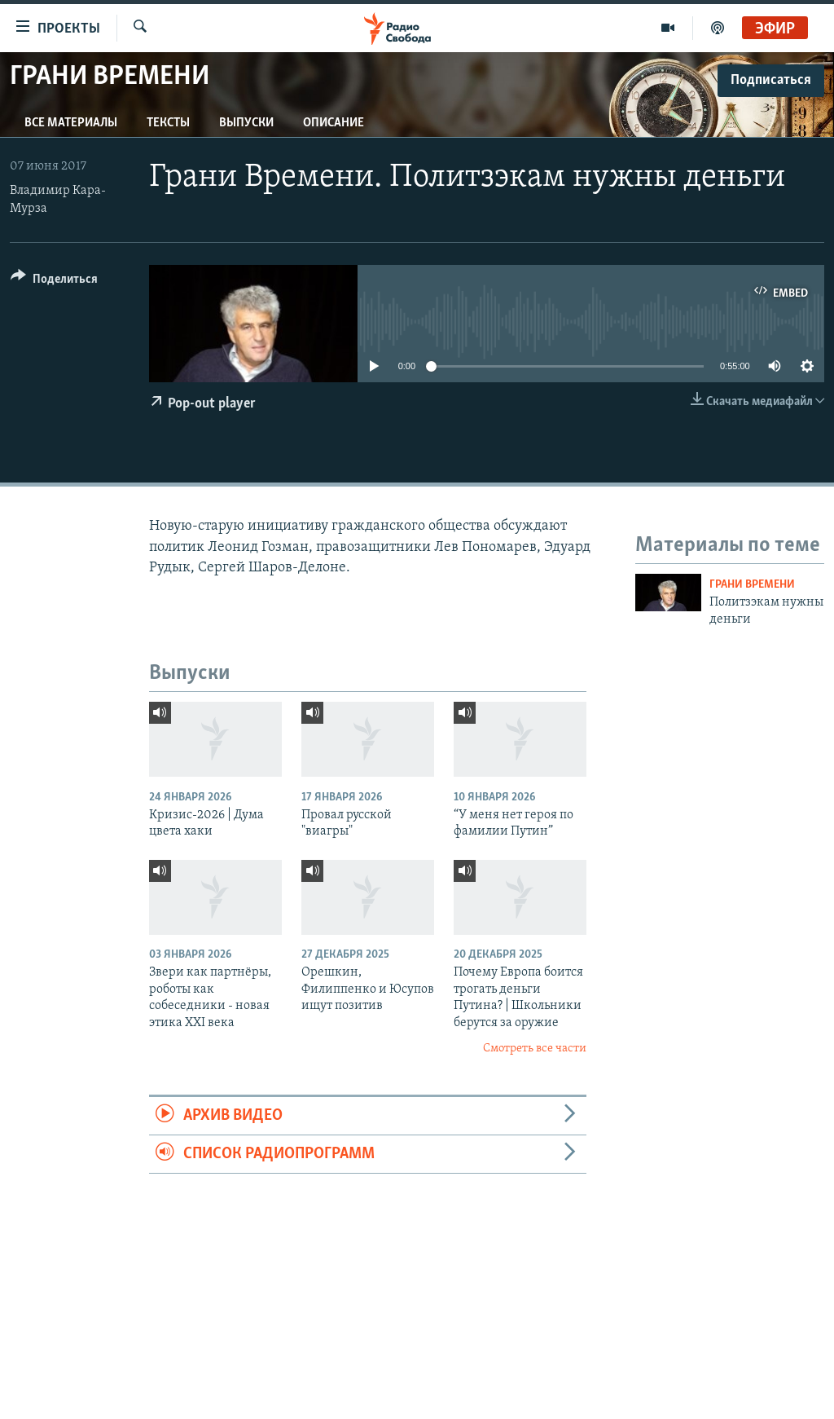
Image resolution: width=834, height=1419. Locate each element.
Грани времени (752, 585)
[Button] (54, 281)
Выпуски (246, 123)
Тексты (168, 123)
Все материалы (70, 123)
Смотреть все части (534, 1048)
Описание (333, 123)
